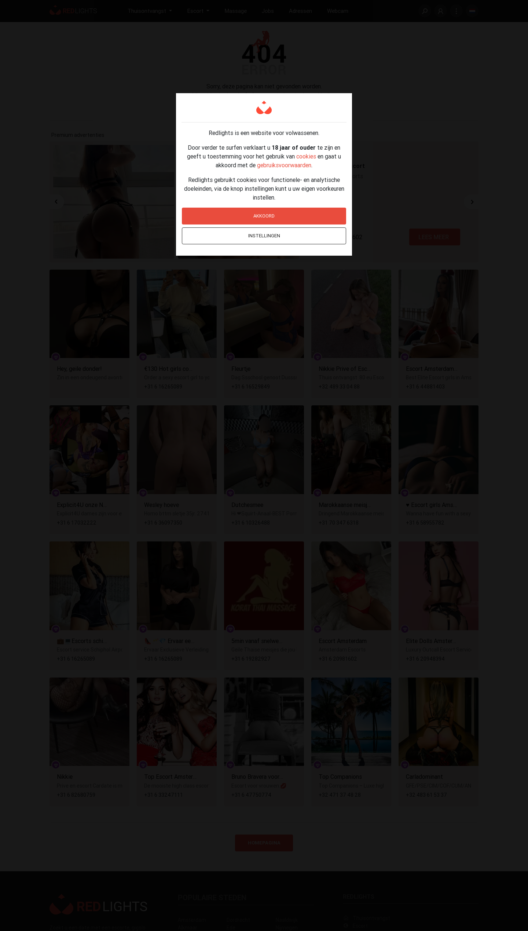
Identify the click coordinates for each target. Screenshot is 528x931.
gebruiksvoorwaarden (284, 165)
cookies (306, 156)
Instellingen (264, 236)
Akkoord (264, 216)
